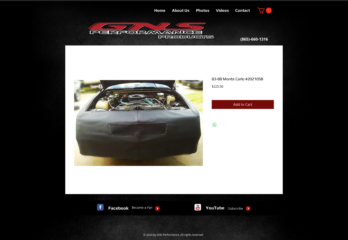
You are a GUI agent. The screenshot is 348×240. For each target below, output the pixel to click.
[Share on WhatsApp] (214, 125)
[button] (264, 10)
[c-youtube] (197, 207)
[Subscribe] (235, 208)
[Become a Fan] (142, 207)
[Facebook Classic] (100, 207)
